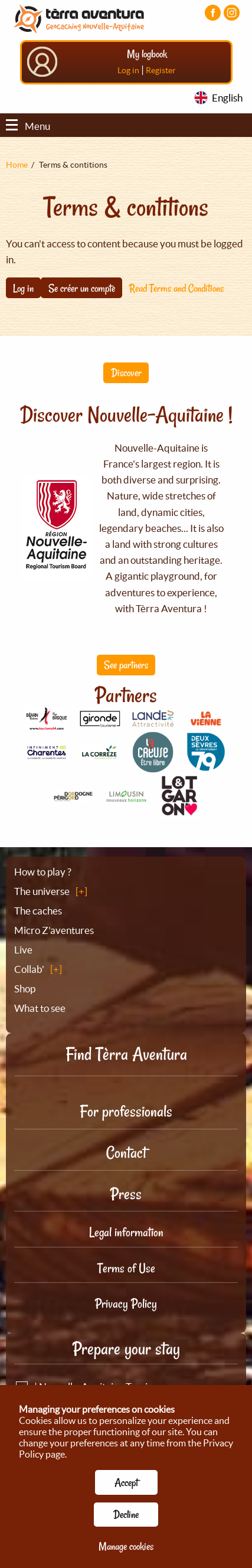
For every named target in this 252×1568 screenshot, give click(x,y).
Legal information (126, 1232)
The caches (38, 910)
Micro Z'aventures (54, 930)
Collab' (29, 969)
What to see (40, 1008)
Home (17, 164)
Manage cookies (126, 1546)
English (227, 97)
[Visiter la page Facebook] (213, 13)
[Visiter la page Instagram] (232, 13)
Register (161, 70)
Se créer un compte (81, 288)
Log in (128, 70)
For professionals (126, 1111)
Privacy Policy (126, 1303)
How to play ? (42, 871)
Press (126, 1194)
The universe (42, 891)
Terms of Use (126, 1268)
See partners (126, 665)
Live (23, 949)
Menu (28, 126)
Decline (126, 1514)
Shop (24, 988)
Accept (126, 1482)
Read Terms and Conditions (176, 288)
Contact (126, 1153)
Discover (126, 372)
